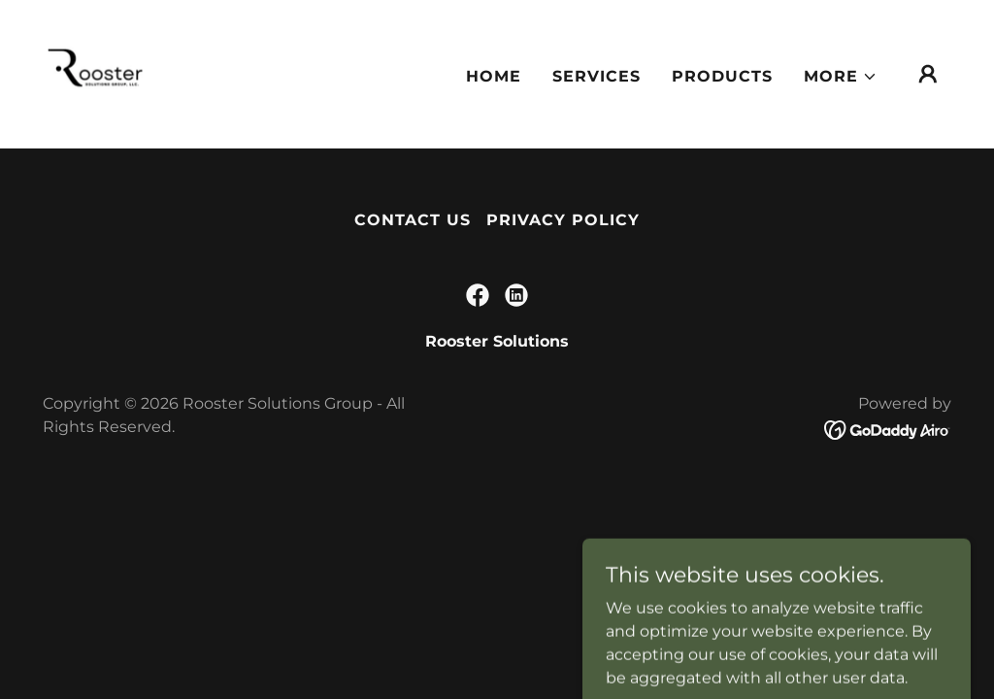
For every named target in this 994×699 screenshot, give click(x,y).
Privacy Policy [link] (563, 220)
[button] (841, 76)
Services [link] (596, 76)
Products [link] (722, 76)
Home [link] (493, 76)
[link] (97, 72)
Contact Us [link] (412, 220)
